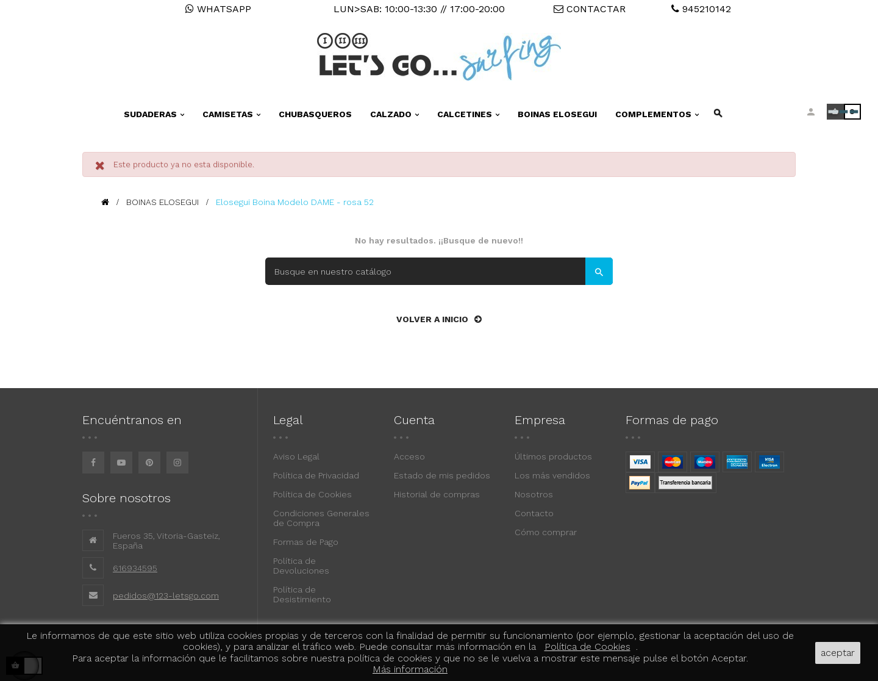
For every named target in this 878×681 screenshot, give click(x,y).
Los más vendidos (552, 475)
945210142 (701, 9)
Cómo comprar (546, 532)
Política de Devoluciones (301, 565)
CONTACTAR (590, 9)
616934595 (135, 568)
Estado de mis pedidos (442, 475)
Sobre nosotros (126, 498)
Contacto (534, 513)
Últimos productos (553, 456)
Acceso (409, 456)
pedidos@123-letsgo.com (166, 595)
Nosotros (534, 494)
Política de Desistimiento (302, 594)
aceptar (838, 652)
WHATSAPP (218, 9)
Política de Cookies (312, 494)
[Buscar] (439, 271)
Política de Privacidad (316, 475)
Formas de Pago (305, 542)
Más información (410, 669)
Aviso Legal (296, 456)
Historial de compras (437, 494)
